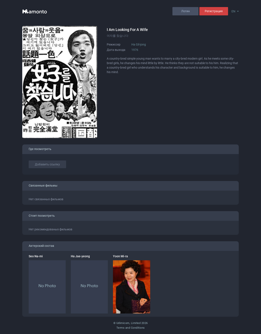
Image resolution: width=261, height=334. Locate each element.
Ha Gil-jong (138, 44)
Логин (185, 11)
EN (233, 11)
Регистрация (214, 11)
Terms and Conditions (130, 327)
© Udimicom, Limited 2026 (130, 323)
